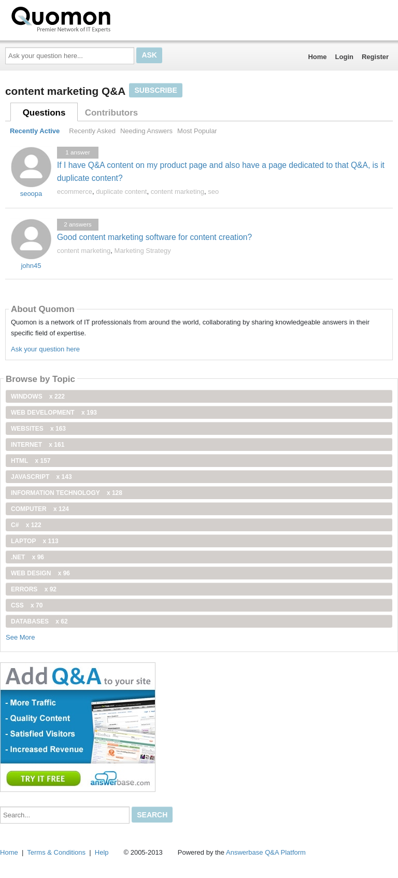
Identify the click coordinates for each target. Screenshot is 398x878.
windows (38, 396)
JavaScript (41, 476)
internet (37, 444)
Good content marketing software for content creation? (154, 237)
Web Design (40, 573)
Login (344, 57)
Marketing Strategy (143, 250)
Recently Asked (92, 131)
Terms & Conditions (56, 852)
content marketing (177, 191)
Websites (38, 428)
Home (317, 57)
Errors (33, 589)
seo (213, 191)
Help (102, 852)
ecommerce (74, 191)
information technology (66, 493)
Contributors (111, 113)
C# (26, 525)
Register (375, 57)
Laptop (35, 541)
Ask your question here (45, 349)
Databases (39, 621)
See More (20, 637)
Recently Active (35, 131)
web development (54, 412)
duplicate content (121, 191)
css (26, 605)
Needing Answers (146, 131)
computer (40, 509)
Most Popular (197, 131)
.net (27, 557)
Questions (44, 113)
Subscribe (155, 90)
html (30, 460)
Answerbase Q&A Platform (266, 852)
